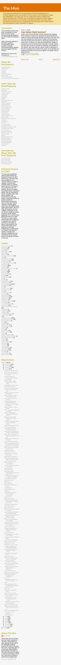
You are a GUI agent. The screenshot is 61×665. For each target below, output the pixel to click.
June (6, 618)
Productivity (4, 330)
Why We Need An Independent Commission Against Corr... (11, 473)
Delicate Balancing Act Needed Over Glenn (10, 402)
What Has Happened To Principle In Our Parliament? (10, 575)
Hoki (2, 291)
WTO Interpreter (6, 163)
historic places (5, 289)
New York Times (6, 161)
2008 (5, 362)
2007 (5, 627)
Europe (3, 279)
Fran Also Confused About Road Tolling (11, 520)
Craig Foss (4, 94)
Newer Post (24, 59)
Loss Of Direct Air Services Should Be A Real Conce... (11, 550)
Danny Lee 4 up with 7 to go (11, 572)
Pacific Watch (5, 325)
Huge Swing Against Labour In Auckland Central (11, 512)
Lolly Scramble (5, 114)
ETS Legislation (8, 483)
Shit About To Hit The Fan (10, 544)
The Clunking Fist (6, 139)
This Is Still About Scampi (10, 441)
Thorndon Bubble (6, 142)
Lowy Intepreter (5, 159)
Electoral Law (5, 274)
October (7, 365)
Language (4, 309)
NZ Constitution (5, 320)
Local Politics (5, 315)
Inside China (5, 298)
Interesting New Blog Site (10, 540)
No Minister (4, 121)
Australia (3, 248)
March (7, 622)
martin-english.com (6, 115)
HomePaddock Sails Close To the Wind (11, 534)
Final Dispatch (8, 487)
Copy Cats (4, 264)
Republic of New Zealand (8, 336)
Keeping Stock (5, 110)
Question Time (8, 496)
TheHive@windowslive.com (9, 56)
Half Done (4, 101)
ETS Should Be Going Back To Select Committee (11, 476)
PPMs (3, 329)
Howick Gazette (5, 105)
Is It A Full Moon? (6, 303)
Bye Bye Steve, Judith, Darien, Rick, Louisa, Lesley (10, 382)
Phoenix (3, 327)
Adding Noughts (5, 67)
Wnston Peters (5, 354)
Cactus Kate (4, 68)
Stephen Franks (5, 138)
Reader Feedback (6, 334)
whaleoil (3, 145)
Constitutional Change (7, 263)
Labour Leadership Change (9, 306)
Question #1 (7, 481)
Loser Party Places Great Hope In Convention (10, 558)
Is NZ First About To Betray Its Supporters (11, 524)
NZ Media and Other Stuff (8, 127)
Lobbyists (4, 312)
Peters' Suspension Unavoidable (9, 463)
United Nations (5, 347)
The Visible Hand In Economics (10, 78)
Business (4, 254)
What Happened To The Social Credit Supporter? (11, 584)
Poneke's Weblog (6, 74)
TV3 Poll (6, 578)
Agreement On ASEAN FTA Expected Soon (11, 515)
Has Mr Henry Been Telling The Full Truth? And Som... (11, 390)
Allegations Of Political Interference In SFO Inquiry (10, 418)
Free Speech (5, 285)
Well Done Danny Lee (10, 570)
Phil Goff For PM (8, 470)
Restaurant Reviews (7, 337)
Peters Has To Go (8, 507)
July (6, 616)
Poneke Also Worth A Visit (11, 370)
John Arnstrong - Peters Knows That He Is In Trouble (10, 599)
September (8, 367)
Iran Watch (4, 302)
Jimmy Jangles (5, 108)
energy (3, 275)
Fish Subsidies (8, 379)
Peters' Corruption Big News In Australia (11, 466)
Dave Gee (4, 96)
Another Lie (7, 491)
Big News (4, 90)
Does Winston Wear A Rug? (11, 385)
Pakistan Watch (5, 326)
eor (2, 278)
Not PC (3, 122)
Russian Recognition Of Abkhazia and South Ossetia (10, 530)
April (6, 621)
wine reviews (5, 353)
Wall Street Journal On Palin (11, 425)
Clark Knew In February (10, 478)
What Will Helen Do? (9, 489)
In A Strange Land (6, 107)
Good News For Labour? (10, 456)
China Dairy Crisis (6, 258)
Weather (3, 351)
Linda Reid (4, 113)
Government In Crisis (9, 452)
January (7, 626)
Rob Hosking (5, 134)
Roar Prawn (4, 75)
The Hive (11, 8)
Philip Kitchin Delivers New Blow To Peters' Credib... (11, 458)
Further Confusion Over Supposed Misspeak (10, 547)
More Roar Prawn (8, 480)
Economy (4, 271)
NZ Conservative (6, 125)
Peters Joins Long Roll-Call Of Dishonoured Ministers (11, 432)
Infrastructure (5, 296)
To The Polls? (7, 502)
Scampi (3, 339)
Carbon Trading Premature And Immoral (11, 595)
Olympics (4, 323)
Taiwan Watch (5, 341)
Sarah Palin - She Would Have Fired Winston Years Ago (11, 436)
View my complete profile (8, 659)
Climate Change (6, 260)
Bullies (3, 253)
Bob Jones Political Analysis (11, 610)
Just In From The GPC (10, 541)
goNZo (3, 98)
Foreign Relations (6, 284)
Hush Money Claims (9, 517)
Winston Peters (8, 468)
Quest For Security (6, 132)
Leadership (4, 310)
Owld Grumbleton (6, 131)
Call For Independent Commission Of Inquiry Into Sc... (11, 414)
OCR (2, 322)
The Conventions (8, 614)
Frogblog (3, 97)
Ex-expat (3, 70)
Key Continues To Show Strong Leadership (10, 429)
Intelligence (4, 299)
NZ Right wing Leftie (7, 128)
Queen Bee (7, 636)
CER (2, 257)
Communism (5, 261)
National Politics (35, 54)
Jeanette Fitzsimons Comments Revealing (10, 377)
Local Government (6, 313)
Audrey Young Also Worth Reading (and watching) (11, 500)
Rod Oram (7, 588)
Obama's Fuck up (8, 556)
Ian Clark (4, 294)
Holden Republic (6, 103)
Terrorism (4, 343)
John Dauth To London (10, 593)
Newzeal (3, 120)
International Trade (6, 301)
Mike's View (4, 117)
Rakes (3, 333)
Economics (4, 270)
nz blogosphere (5, 124)
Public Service (5, 332)
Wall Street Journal (6, 162)
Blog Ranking (5, 251)
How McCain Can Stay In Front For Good (10, 580)
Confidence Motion (9, 450)
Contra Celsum (5, 93)
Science (3, 340)
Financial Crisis (5, 281)
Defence (3, 267)
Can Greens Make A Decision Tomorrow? (10, 561)
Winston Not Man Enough (11, 604)
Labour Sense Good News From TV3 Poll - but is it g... (11, 607)
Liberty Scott (5, 111)
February (7, 624)
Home (41, 59)
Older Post (56, 59)
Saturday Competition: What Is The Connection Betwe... (11, 423)
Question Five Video (9, 526)
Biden (5, 582)
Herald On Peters (8, 532)
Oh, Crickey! (4, 129)
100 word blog (5, 89)
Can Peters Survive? (9, 506)
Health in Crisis (5, 288)
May (6, 619)
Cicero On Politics (6, 91)
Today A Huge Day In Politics (11, 522)
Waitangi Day (5, 350)
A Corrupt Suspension (10, 427)
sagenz (3, 135)
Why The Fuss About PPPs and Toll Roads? (11, 564)
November (8, 364)
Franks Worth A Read (9, 386)
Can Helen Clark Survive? (11, 504)
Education (4, 272)
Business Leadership (7, 256)
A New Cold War (6, 246)
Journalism (4, 305)
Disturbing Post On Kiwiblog (11, 446)
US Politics (4, 349)
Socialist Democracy (7, 136)
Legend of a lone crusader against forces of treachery (11, 568)
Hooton (3, 71)
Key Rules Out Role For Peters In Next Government (10, 494)
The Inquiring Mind (6, 77)
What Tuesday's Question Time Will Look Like (10, 396)
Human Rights (5, 292)
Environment (5, 277)
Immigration (4, 295)
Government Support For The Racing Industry (11, 602)
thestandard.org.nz (6, 141)
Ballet (3, 250)
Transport (4, 346)
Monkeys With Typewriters (8, 118)
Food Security (5, 282)
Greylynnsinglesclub (7, 100)
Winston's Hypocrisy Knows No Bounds (11, 393)
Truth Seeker (5, 144)
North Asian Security (7, 319)
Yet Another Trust (8, 587)
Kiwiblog (3, 72)
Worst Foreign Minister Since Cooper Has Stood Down (11, 443)
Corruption (28, 54)
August (7, 369)
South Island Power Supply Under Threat (11, 448)
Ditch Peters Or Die (9, 498)
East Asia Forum (6, 158)
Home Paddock (5, 104)
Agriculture (4, 247)
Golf (2, 287)
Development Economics (8, 268)
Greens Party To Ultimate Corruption (10, 454)
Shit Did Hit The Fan (9, 543)
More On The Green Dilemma (9, 612)
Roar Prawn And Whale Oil (11, 372)
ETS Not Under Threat (10, 461)
